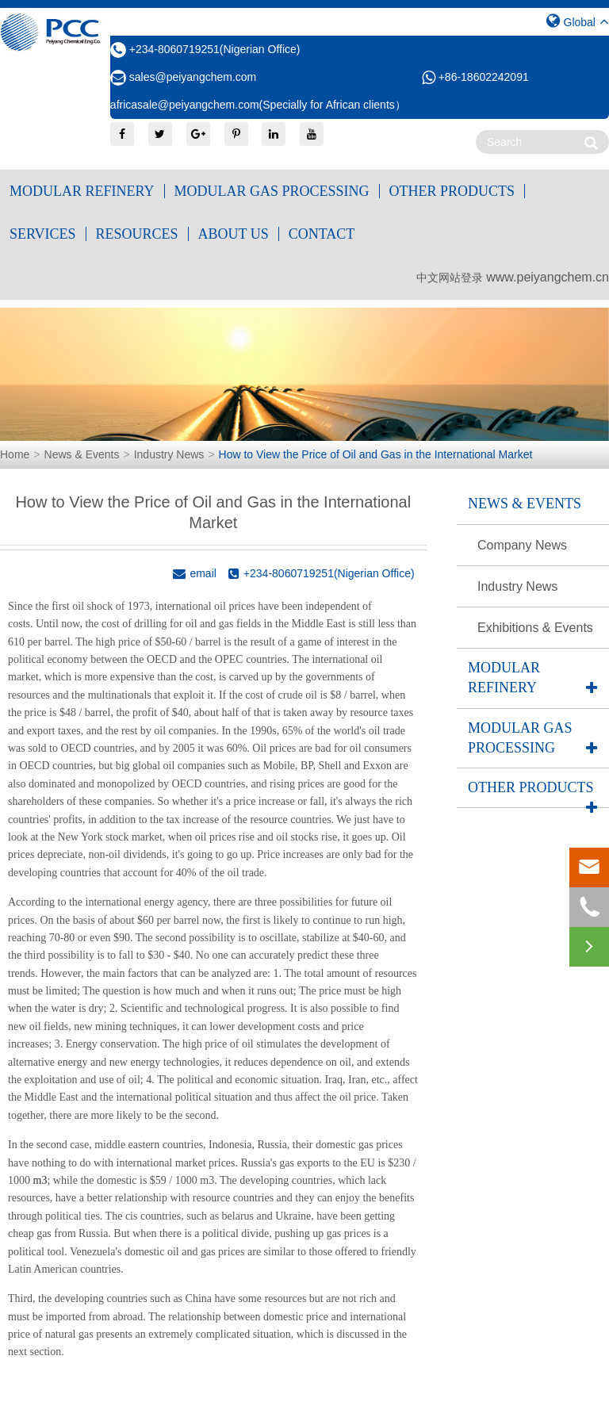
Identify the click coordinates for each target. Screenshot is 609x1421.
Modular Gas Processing (272, 191)
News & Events (82, 454)
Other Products (452, 191)
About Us (233, 234)
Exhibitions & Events (535, 627)
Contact (322, 234)
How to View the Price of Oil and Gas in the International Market (376, 454)
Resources (137, 234)
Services (43, 234)
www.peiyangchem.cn (547, 277)
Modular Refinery (82, 191)
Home (14, 454)
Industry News (169, 454)
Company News (522, 545)
